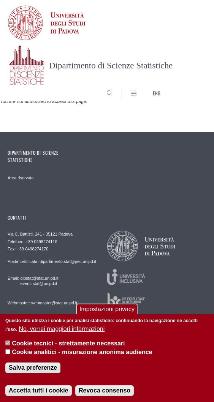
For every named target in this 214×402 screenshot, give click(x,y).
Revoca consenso (104, 390)
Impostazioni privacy (107, 309)
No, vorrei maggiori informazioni (62, 329)
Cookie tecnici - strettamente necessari (68, 343)
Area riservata (20, 178)
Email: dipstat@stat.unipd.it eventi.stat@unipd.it (33, 281)
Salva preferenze (33, 367)
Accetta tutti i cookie (38, 390)
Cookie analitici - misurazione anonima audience (82, 352)
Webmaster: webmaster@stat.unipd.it (42, 303)
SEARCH (190, 87)
